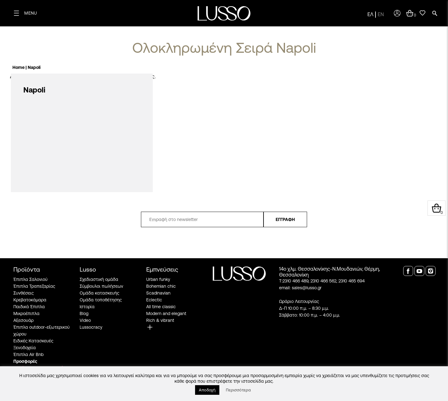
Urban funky (158, 279)
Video (85, 320)
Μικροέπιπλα (26, 313)
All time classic (161, 306)
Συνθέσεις (23, 293)
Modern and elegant (166, 313)
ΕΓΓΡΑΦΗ (285, 219)
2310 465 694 (351, 280)
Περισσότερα (238, 390)
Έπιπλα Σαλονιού (30, 279)
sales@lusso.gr (307, 287)
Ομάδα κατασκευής (99, 293)
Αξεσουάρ (23, 320)
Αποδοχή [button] (207, 390)
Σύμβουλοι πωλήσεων (101, 286)
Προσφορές (25, 361)
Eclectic (154, 299)
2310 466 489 (295, 280)
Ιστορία (87, 306)
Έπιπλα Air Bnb (28, 354)
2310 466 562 (323, 280)
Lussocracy (91, 327)
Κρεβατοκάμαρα (29, 299)
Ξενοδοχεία (24, 347)
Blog (84, 313)
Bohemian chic (161, 286)
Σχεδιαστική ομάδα (99, 279)
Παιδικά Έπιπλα (29, 306)
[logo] (224, 13)
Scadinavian (158, 293)
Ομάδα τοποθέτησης (101, 299)
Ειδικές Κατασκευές (33, 340)
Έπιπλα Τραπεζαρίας (34, 286)
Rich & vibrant (160, 320)
